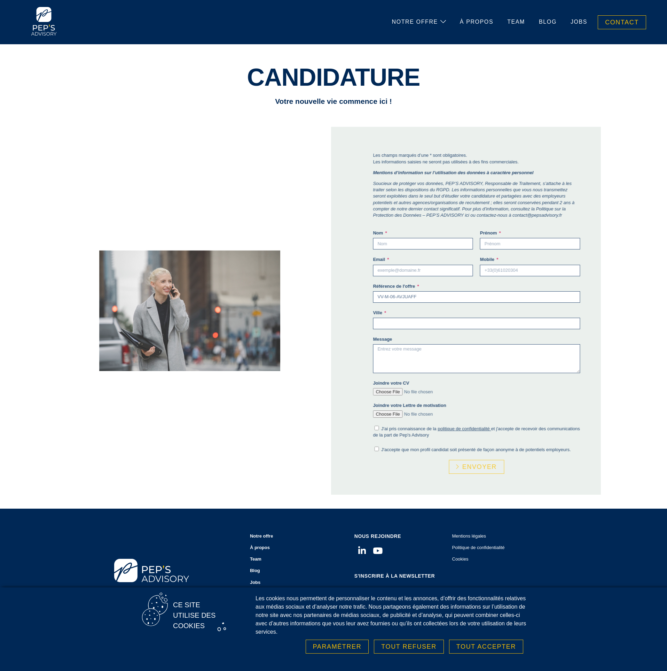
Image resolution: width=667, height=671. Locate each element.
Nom (415, 233)
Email (416, 259)
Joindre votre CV (427, 383)
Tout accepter (486, 649)
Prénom (526, 233)
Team (516, 22)
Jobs (579, 22)
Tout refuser (409, 649)
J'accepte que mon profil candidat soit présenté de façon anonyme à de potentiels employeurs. (512, 449)
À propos (476, 22)
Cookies (460, 559)
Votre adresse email (375, 589)
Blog (548, 22)
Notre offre (419, 22)
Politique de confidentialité (478, 547)
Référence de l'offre (431, 286)
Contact (622, 22)
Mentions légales (469, 536)
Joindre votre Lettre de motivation (445, 405)
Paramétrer (337, 649)
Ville (414, 312)
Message (419, 339)
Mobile (524, 259)
